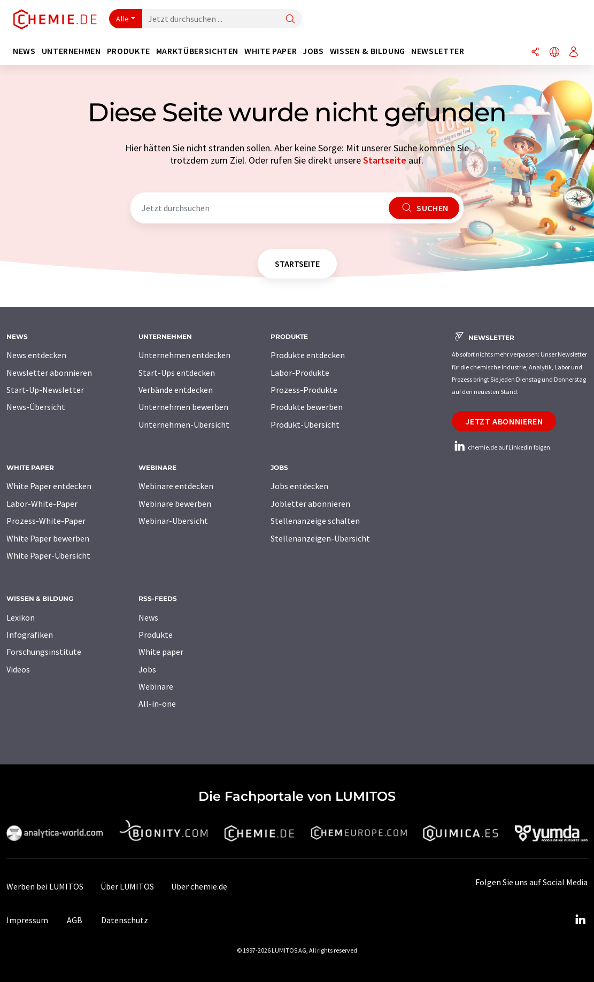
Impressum (27, 920)
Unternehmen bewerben (183, 406)
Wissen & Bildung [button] (367, 51)
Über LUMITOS (127, 886)
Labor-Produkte (300, 372)
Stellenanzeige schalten (315, 520)
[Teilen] (535, 53)
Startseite (384, 160)
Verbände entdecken (175, 389)
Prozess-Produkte (304, 389)
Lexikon (20, 617)
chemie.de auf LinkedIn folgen (501, 447)
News (148, 617)
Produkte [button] (128, 51)
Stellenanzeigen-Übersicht (320, 538)
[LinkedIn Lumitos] (580, 920)
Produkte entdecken (308, 355)
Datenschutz (124, 920)
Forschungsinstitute (43, 651)
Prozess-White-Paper (46, 520)
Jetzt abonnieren (504, 421)
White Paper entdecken (48, 486)
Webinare (155, 686)
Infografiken (29, 634)
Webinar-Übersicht (173, 520)
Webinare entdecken (175, 486)
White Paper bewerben (47, 538)
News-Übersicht (35, 406)
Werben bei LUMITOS (44, 886)
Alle (122, 19)
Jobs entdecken (299, 486)
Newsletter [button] (437, 51)
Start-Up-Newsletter (45, 389)
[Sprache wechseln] (554, 53)
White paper (160, 651)
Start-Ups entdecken (176, 372)
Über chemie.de (199, 886)
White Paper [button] (270, 51)
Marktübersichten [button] (197, 51)
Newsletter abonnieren (49, 372)
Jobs (147, 669)
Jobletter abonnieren (310, 503)
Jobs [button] (313, 51)
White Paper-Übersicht (48, 555)
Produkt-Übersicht (305, 424)
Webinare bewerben (174, 503)
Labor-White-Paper (42, 503)
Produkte (155, 634)
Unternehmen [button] (71, 51)
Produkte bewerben (307, 406)
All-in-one (157, 703)
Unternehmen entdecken (184, 355)
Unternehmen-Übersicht (183, 424)
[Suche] (290, 19)
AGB (74, 920)
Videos (18, 669)
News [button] (24, 51)
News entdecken (36, 355)
